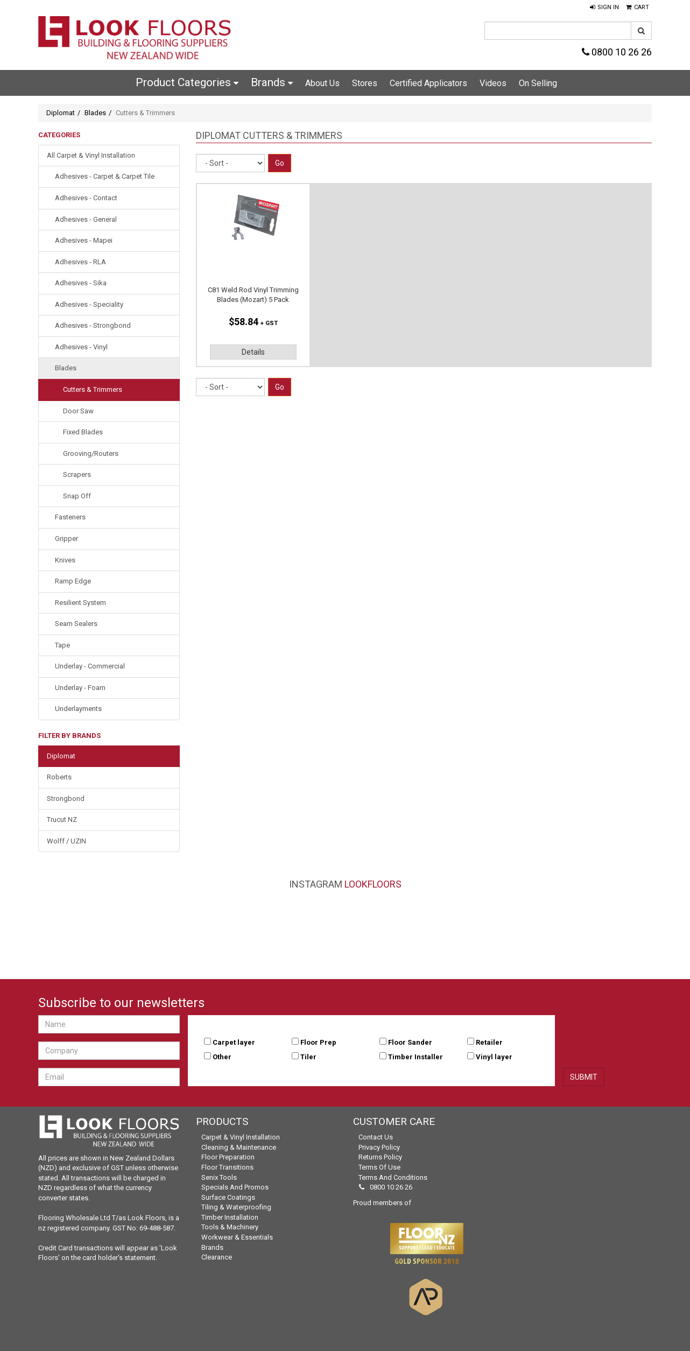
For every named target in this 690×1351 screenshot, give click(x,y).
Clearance (216, 1257)
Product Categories (187, 82)
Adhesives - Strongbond (93, 325)
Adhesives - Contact (86, 198)
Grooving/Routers (90, 453)
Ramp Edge (73, 581)
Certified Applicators (428, 83)
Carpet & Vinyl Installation (240, 1137)
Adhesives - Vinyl (81, 347)
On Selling (538, 83)
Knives (65, 560)
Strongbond (66, 798)
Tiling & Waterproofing (236, 1207)
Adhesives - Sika (81, 283)
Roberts (59, 777)
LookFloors (373, 884)
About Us (322, 83)
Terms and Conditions (392, 1177)
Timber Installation (229, 1217)
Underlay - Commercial (90, 666)
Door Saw (78, 411)
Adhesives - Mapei (83, 240)
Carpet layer (234, 1042)
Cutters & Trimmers (92, 389)
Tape (62, 645)
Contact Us (375, 1137)
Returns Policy (380, 1157)
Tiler (308, 1057)
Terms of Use (379, 1167)
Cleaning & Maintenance (238, 1147)
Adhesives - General (86, 219)
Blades (95, 113)
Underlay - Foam (80, 688)
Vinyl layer (494, 1057)
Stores (364, 83)
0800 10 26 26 (617, 52)
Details (253, 352)
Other (222, 1057)
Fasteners (70, 517)
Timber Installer (415, 1057)
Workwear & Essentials (237, 1237)
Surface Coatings (228, 1197)
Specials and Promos (235, 1187)
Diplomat (60, 113)
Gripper (66, 538)
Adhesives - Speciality (89, 304)
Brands (272, 82)
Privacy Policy (379, 1147)
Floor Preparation (228, 1157)
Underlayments (78, 709)
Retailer (489, 1042)
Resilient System (80, 603)
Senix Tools (219, 1177)
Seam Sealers (76, 624)
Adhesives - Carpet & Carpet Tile (104, 176)
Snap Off (77, 496)
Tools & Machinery (229, 1227)
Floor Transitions (227, 1167)
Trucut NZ (62, 819)
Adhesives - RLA (80, 262)
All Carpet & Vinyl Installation (91, 155)
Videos (493, 83)
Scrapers (77, 474)
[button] (604, 7)
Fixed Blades (83, 432)
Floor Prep (318, 1042)
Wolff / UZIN (66, 841)
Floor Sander (410, 1042)
